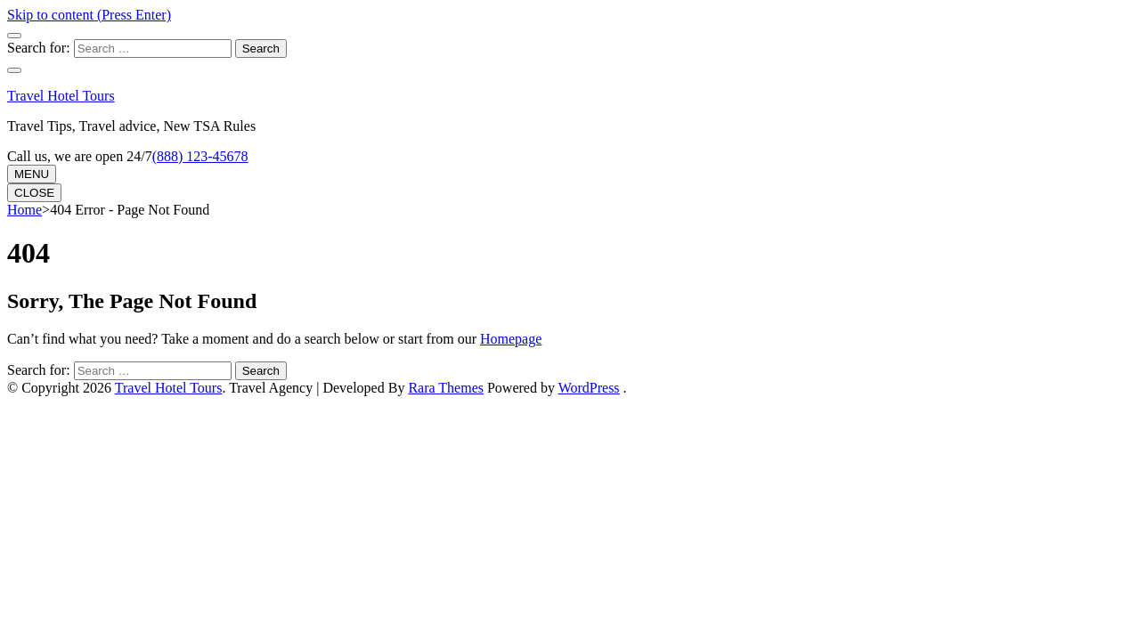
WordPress (589, 387)
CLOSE (34, 192)
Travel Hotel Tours (61, 95)
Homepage (511, 338)
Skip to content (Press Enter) (89, 14)
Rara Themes (446, 387)
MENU (31, 174)
